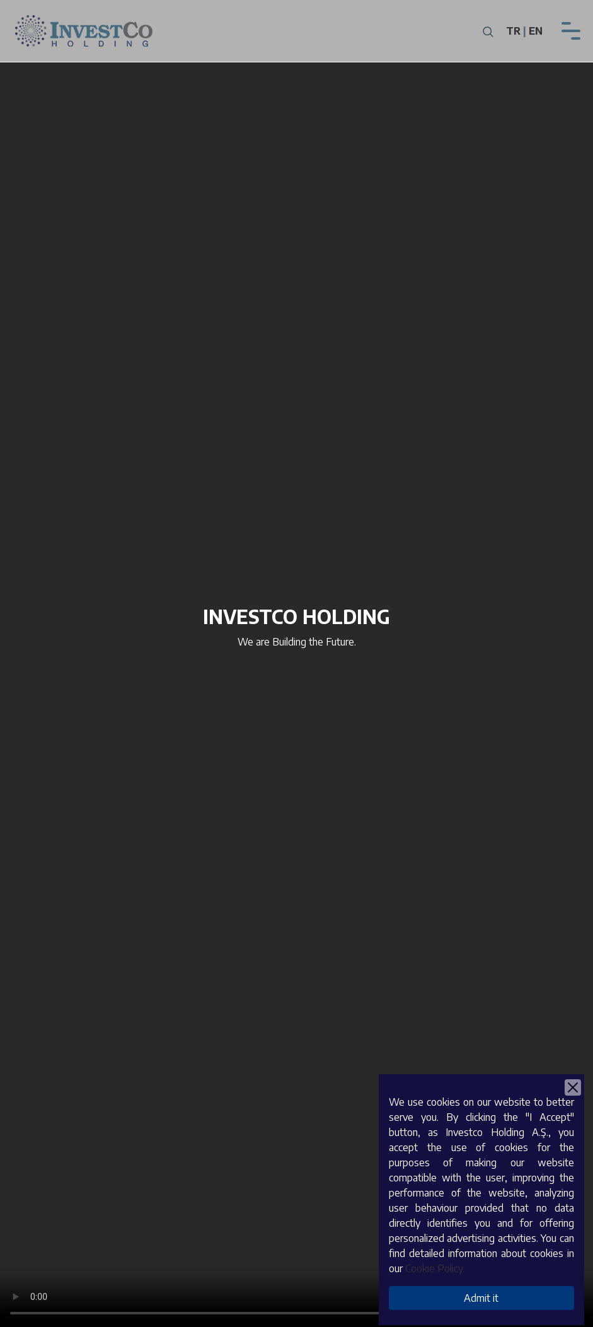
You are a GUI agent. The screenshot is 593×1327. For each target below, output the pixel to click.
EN (536, 31)
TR (513, 31)
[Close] (573, 1087)
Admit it (481, 1298)
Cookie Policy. (434, 1268)
